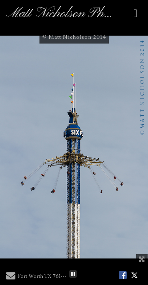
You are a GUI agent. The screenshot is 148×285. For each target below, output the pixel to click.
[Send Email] (10, 278)
